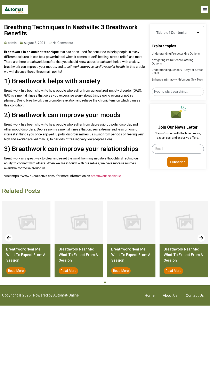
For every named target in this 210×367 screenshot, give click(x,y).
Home (150, 295)
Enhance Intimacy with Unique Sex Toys (177, 79)
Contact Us (195, 295)
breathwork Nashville (106, 176)
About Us (170, 295)
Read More (16, 271)
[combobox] (178, 92)
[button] (204, 9)
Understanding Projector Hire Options (176, 53)
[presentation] (9, 238)
